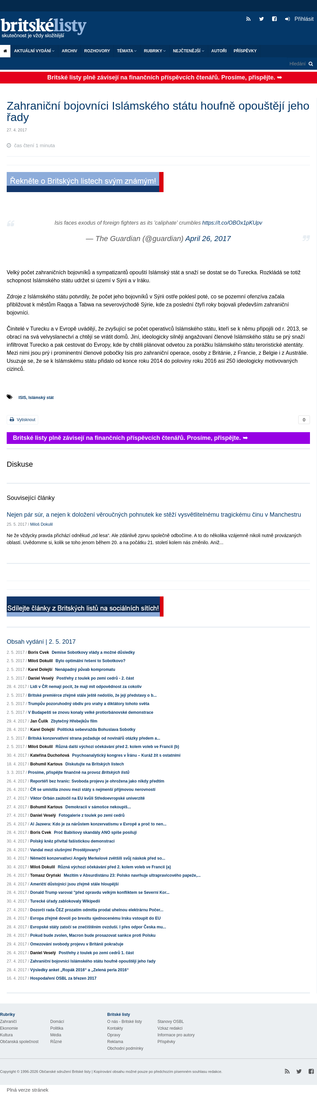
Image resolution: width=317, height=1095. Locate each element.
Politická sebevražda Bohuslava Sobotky (96, 729)
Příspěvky (245, 51)
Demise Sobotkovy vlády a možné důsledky (93, 652)
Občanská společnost (19, 1041)
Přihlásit (299, 19)
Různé (56, 1041)
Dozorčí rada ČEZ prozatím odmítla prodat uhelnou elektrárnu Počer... (96, 910)
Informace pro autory (176, 1035)
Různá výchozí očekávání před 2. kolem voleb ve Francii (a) (114, 867)
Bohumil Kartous (46, 764)
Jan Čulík (39, 721)
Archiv (69, 51)
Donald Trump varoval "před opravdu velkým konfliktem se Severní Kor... (100, 892)
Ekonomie (9, 1028)
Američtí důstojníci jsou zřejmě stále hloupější (74, 884)
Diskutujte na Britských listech (94, 764)
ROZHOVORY (97, 51)
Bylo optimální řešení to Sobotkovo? (91, 660)
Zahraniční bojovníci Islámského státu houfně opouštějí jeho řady (92, 961)
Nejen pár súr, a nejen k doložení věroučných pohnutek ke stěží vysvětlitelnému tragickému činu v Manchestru (154, 514)
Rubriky (155, 51)
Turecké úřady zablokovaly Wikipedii (65, 901)
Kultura (6, 1035)
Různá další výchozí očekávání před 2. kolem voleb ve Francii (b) (117, 746)
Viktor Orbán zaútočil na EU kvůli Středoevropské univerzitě (87, 798)
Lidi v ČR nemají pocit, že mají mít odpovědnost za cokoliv (86, 686)
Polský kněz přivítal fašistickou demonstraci (72, 841)
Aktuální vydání (34, 51)
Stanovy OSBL (170, 1021)
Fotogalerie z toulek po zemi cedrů (92, 815)
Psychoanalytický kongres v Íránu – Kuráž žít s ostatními (126, 755)
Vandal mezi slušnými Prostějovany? (65, 850)
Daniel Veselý (41, 678)
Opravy (113, 1035)
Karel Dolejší (40, 669)
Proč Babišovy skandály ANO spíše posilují (95, 832)
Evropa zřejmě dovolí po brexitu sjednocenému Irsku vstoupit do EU (95, 918)
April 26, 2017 (208, 238)
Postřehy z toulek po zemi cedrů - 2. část (95, 678)
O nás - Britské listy (124, 1021)
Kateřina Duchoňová (49, 755)
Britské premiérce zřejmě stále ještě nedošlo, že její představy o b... (92, 695)
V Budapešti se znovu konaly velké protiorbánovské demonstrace (90, 712)
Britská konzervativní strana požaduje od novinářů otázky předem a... (94, 738)
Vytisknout (22, 419)
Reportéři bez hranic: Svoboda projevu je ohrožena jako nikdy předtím (97, 781)
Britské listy (47, 28)
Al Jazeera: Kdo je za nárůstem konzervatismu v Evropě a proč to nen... (98, 824)
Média (55, 1035)
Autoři (219, 51)
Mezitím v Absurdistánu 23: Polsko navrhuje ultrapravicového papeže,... (132, 875)
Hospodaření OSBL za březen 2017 (63, 978)
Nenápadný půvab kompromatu (85, 669)
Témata (127, 51)
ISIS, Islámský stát (36, 397)
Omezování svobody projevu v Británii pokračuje (76, 944)
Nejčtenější (188, 51)
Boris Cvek (38, 652)
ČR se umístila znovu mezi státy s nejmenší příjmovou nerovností (92, 789)
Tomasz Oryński (45, 875)
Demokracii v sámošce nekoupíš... (98, 807)
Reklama (115, 1041)
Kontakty (115, 1028)
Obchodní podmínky (125, 1048)
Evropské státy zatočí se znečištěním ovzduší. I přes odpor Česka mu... (98, 927)
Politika (56, 1028)
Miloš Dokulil (41, 524)
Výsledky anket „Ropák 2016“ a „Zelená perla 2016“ (79, 970)
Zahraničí (8, 1021)
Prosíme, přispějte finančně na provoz (78, 772)
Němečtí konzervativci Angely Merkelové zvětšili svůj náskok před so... (97, 858)
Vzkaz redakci (170, 1028)
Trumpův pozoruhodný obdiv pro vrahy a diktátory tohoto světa (88, 703)
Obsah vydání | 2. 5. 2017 (41, 641)
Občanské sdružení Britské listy (64, 1072)
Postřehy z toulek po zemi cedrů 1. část (96, 952)
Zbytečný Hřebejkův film (74, 721)
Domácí (57, 1021)
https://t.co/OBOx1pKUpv (232, 223)
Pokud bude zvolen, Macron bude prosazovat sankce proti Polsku (92, 935)
